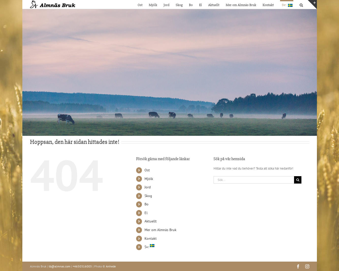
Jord (147, 187)
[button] (301, 4)
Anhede (111, 266)
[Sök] (297, 180)
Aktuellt (150, 221)
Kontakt (150, 238)
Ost (147, 170)
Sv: (149, 247)
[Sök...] (254, 180)
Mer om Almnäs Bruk (160, 230)
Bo (146, 204)
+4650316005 (82, 266)
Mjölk (148, 178)
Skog (148, 195)
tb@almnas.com (59, 266)
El (146, 212)
